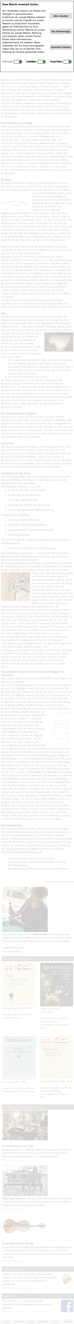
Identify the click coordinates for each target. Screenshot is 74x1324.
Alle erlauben (60, 16)
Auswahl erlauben (61, 47)
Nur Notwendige (61, 31)
